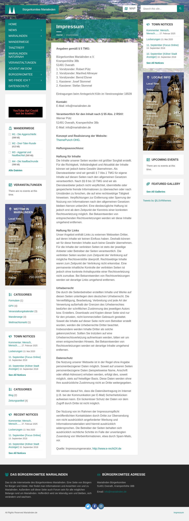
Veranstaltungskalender (21, 311)
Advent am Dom (20, 68)
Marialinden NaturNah (18, 55)
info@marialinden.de (115, 491)
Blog (11, 395)
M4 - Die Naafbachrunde (25, 161)
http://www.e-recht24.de (107, 448)
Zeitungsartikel (16, 400)
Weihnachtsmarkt (18, 322)
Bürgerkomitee (21, 74)
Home (59, 35)
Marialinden (18, 35)
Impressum (179, 512)
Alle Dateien (15, 170)
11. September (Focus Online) (25, 357)
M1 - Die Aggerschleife (24, 134)
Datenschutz (19, 86)
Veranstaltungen (22, 62)
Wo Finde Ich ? (19, 80)
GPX (11, 305)
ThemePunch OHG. (68, 140)
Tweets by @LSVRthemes (157, 200)
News (13, 30)
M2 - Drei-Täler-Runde (24, 143)
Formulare (14, 300)
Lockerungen (15, 351)
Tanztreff (16, 47)
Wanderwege (19, 41)
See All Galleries (155, 191)
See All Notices (17, 375)
